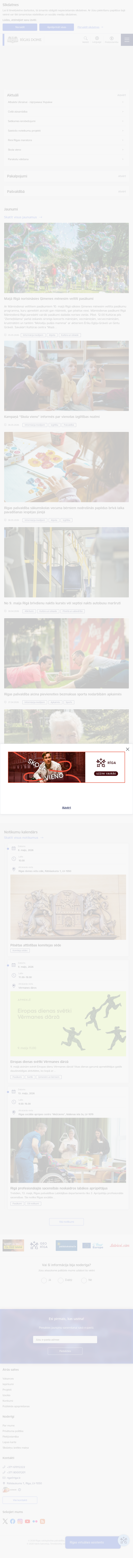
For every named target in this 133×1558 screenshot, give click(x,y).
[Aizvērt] (127, 749)
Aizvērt (66, 807)
